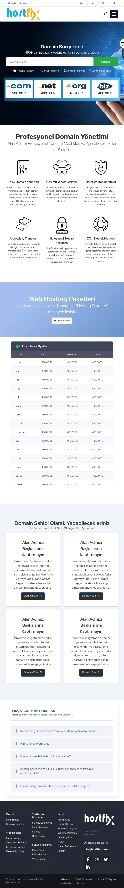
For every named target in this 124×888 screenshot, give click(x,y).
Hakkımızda (64, 819)
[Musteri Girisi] (114, 3)
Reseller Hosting (15, 851)
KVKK (61, 841)
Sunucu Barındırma (42, 822)
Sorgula (105, 61)
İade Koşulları (65, 837)
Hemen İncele (62, 320)
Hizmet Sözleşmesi (68, 828)
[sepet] (104, 14)
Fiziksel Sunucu (40, 854)
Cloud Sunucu (39, 850)
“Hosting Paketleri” (92, 305)
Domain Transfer (49, 70)
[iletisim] (82, 3)
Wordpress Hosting (16, 842)
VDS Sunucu (39, 859)
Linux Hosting (13, 838)
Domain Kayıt (13, 819)
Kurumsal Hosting (15, 847)
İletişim (61, 850)
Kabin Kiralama (40, 827)
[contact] (93, 3)
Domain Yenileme (74, 70)
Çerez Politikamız (67, 846)
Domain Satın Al (33, 595)
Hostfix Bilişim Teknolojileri (21, 878)
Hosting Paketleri (24, 70)
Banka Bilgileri (65, 824)
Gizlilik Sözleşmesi (67, 833)
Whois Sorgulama (100, 70)
